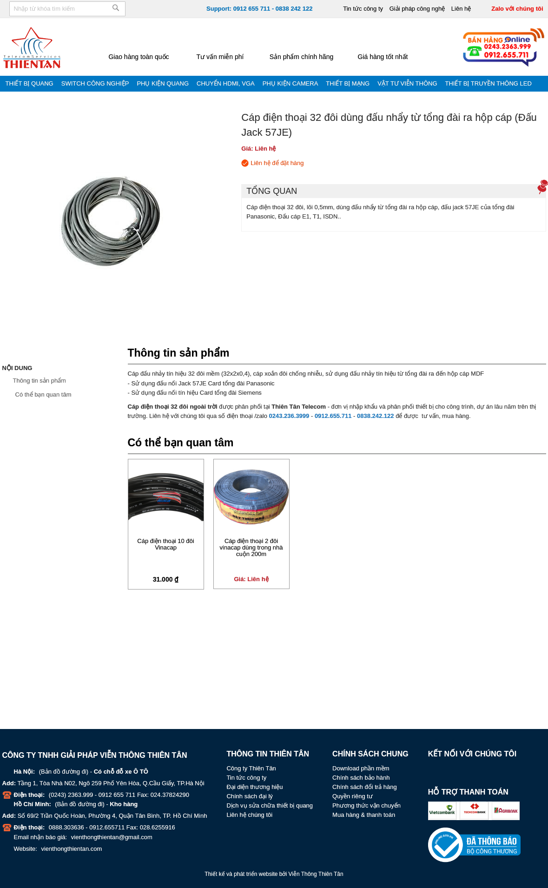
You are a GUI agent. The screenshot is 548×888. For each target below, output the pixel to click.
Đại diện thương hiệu (254, 786)
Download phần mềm (360, 768)
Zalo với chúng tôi (517, 8)
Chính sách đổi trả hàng (364, 786)
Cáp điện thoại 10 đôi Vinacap (165, 544)
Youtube (455, 771)
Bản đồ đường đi (63, 771)
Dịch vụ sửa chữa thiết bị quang (269, 805)
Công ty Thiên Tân (251, 768)
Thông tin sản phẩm (39, 380)
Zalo (474, 771)
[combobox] (67, 8)
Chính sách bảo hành (361, 777)
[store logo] (32, 47)
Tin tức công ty (363, 8)
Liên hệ (461, 8)
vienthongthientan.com (71, 848)
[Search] (116, 11)
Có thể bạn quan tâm (43, 394)
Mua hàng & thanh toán (363, 814)
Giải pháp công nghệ (417, 8)
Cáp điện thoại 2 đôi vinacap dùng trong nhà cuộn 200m (251, 547)
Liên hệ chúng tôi (249, 814)
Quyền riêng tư (352, 796)
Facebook (435, 771)
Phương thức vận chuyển (366, 805)
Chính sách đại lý (249, 796)
